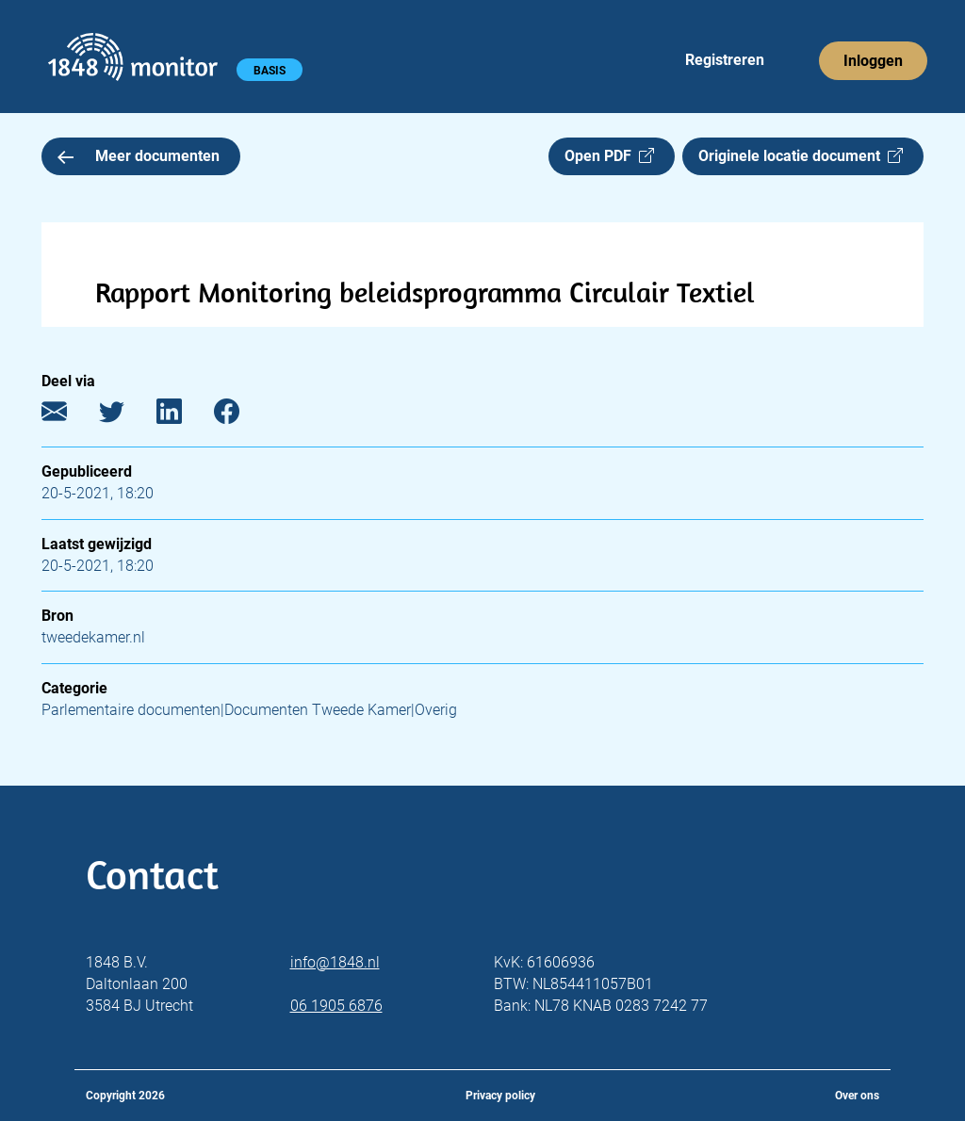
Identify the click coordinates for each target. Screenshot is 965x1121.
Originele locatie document (800, 156)
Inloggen (873, 61)
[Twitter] (126, 416)
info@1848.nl (335, 962)
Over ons (857, 1095)
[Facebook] (241, 416)
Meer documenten (138, 156)
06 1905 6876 (336, 1006)
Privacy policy (500, 1095)
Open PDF (609, 156)
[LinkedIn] (183, 416)
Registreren (724, 60)
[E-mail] (68, 416)
